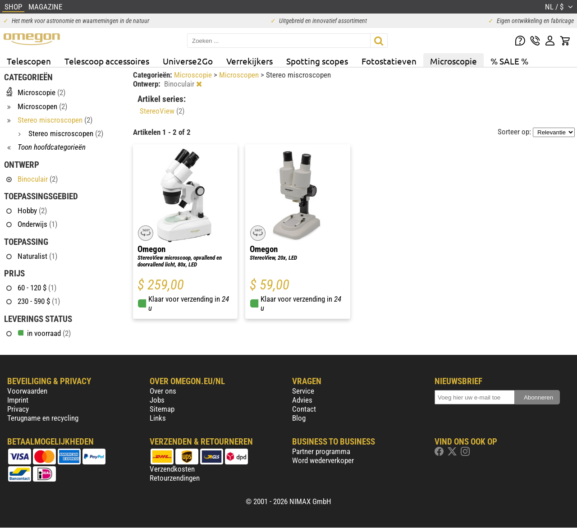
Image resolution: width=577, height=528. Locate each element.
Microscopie (453, 60)
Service (303, 390)
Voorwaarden (27, 390)
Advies (302, 399)
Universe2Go (188, 60)
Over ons (163, 390)
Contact (304, 408)
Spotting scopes (317, 60)
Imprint (17, 399)
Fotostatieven (389, 60)
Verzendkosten (172, 468)
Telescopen (29, 60)
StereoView (162, 110)
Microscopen (240, 74)
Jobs (157, 399)
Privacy (18, 408)
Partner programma (321, 451)
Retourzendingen (175, 477)
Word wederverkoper (323, 460)
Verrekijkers (249, 60)
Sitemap (162, 408)
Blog (299, 417)
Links (158, 417)
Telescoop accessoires (106, 60)
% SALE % (509, 60)
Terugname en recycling (42, 417)
